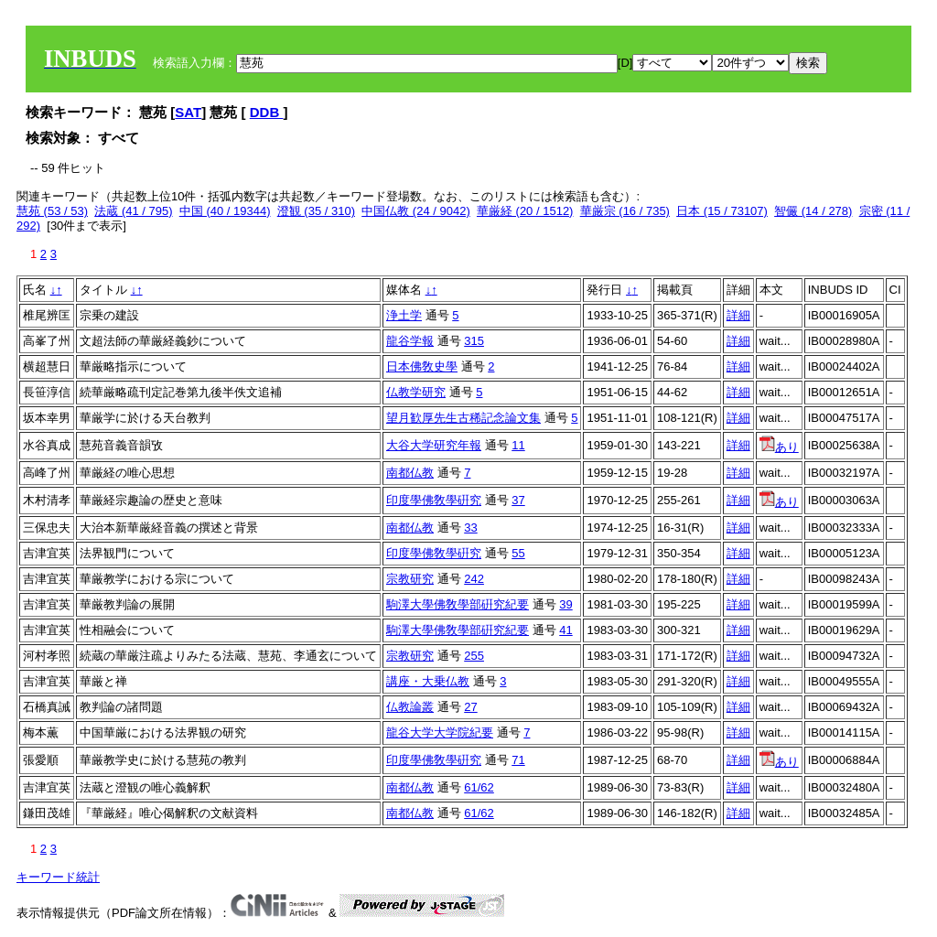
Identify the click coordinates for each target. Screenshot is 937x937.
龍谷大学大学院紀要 (439, 732)
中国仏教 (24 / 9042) (415, 211)
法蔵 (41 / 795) (133, 211)
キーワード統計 (58, 877)
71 (518, 760)
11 (518, 445)
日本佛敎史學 (422, 366)
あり (779, 447)
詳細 (738, 315)
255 (474, 655)
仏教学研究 (416, 392)
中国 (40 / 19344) (225, 211)
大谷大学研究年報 (433, 445)
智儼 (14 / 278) (813, 211)
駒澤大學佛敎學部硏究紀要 (457, 604)
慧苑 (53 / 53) (52, 211)
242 (474, 579)
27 (470, 707)
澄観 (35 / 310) (316, 211)
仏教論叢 (410, 707)
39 (565, 604)
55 (518, 553)
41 (565, 630)
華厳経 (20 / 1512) (525, 211)
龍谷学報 (410, 341)
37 (518, 500)
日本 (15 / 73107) (722, 211)
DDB (267, 112)
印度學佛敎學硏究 (433, 500)
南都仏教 (410, 472)
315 (474, 341)
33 (470, 527)
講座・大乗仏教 (427, 681)
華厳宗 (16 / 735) (625, 211)
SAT (188, 112)
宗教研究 (410, 579)
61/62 (479, 787)
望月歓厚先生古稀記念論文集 (463, 418)
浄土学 (404, 315)
